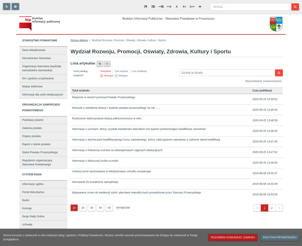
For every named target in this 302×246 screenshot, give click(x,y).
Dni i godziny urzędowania (38, 78)
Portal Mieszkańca (33, 192)
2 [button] (272, 207)
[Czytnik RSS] (100, 63)
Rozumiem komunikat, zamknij (233, 237)
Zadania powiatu (32, 128)
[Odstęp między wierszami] (153, 6)
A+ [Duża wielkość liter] (184, 6)
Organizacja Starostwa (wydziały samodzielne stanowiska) (41, 68)
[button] (257, 208)
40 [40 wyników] (100, 207)
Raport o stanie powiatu (36, 144)
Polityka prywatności (279, 237)
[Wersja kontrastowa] (200, 6)
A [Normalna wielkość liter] (177, 6)
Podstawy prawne (33, 119)
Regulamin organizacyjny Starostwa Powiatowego (37, 162)
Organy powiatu (31, 136)
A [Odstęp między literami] (169, 6)
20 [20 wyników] (83, 207)
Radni (25, 200)
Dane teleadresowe (33, 50)
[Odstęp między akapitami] (145, 6)
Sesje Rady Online (33, 216)
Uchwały (27, 224)
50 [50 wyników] (109, 207)
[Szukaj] (295, 6)
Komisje (27, 208)
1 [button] (264, 207)
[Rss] (6, 6)
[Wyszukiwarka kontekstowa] (227, 72)
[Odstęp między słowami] (161, 6)
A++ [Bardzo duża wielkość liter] (192, 6)
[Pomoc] (15, 6)
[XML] (107, 63)
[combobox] (250, 6)
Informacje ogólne (33, 184)
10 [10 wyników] (74, 207)
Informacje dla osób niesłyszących (42, 94)
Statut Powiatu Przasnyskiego (40, 152)
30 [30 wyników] (91, 207)
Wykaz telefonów (32, 86)
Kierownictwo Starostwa (36, 58)
